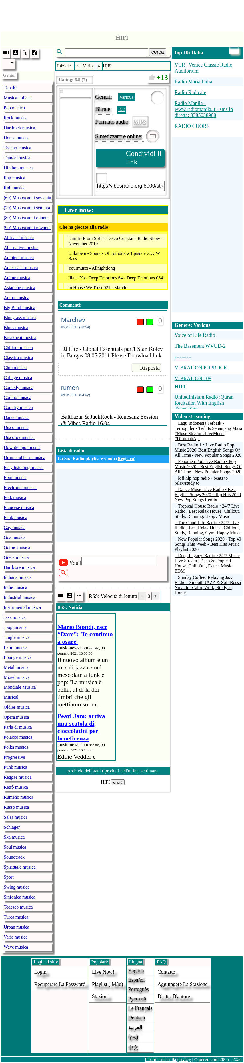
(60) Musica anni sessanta (27, 197)
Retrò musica (16, 787)
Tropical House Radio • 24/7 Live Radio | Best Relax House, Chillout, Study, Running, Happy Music (207, 511)
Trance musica (17, 157)
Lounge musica (18, 657)
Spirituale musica (20, 867)
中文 (133, 1047)
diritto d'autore (173, 996)
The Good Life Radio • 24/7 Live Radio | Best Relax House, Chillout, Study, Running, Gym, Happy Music (208, 527)
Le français (140, 1008)
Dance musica (16, 417)
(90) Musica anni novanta (27, 227)
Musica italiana (18, 97)
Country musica (18, 407)
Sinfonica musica (19, 897)
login (40, 972)
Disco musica (16, 427)
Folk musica (15, 497)
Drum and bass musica (24, 457)
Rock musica (15, 117)
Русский (137, 999)
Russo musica (16, 807)
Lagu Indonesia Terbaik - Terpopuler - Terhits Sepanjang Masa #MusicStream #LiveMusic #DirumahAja (208, 431)
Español (136, 980)
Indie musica (15, 587)
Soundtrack (14, 857)
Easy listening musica (24, 467)
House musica (16, 137)
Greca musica (16, 557)
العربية (135, 1027)
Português (138, 989)
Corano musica (17, 397)
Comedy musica (18, 387)
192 (121, 109)
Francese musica (19, 507)
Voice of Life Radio (195, 335)
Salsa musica (15, 817)
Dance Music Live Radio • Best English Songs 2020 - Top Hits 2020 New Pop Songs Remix (208, 494)
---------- (183, 357)
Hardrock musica (19, 127)
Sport (9, 877)
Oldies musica (17, 707)
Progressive (14, 757)
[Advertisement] (122, 14)
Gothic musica (17, 547)
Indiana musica (17, 577)
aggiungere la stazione (182, 984)
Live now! (103, 972)
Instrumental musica (22, 607)
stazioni (100, 996)
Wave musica (16, 947)
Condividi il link (144, 157)
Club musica (15, 367)
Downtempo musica (22, 447)
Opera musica (16, 717)
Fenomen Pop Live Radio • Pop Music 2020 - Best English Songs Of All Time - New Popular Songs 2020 (208, 466)
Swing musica (16, 887)
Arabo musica (16, 297)
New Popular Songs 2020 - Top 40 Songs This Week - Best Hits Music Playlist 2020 (208, 544)
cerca (157, 52)
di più (117, 782)
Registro (126, 458)
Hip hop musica (18, 167)
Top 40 (10, 87)
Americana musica (21, 267)
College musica (18, 377)
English (136, 970)
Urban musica (16, 927)
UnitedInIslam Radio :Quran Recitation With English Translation (204, 403)
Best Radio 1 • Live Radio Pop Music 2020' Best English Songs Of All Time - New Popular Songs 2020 (208, 450)
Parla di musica (18, 727)
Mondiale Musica (20, 687)
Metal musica (16, 667)
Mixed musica (17, 677)
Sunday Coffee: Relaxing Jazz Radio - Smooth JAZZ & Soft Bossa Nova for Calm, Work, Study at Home (208, 585)
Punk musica (15, 767)
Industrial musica (19, 597)
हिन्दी (133, 1037)
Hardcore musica (19, 567)
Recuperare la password (59, 984)
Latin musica (15, 647)
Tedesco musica (18, 907)
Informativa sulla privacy (168, 1059)
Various (126, 97)
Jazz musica (15, 617)
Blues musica (16, 327)
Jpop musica (15, 627)
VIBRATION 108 (193, 378)
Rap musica (14, 177)
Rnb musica (14, 187)
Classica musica (18, 357)
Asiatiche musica (19, 287)
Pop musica (14, 107)
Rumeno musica (18, 797)
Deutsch (136, 1017)
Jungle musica (17, 637)
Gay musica (14, 527)
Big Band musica (19, 307)
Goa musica (14, 537)
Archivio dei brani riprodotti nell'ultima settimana (112, 770)
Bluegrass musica (20, 317)
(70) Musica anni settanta (27, 207)
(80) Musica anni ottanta (26, 217)
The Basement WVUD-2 (200, 346)
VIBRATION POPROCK (201, 368)
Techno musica (17, 147)
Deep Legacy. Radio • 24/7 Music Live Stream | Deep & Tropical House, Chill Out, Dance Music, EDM (207, 563)
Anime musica (17, 277)
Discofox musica (19, 437)
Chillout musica (18, 347)
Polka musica (16, 747)
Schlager (12, 827)
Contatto (166, 972)
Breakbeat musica (20, 337)
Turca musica (16, 917)
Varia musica (15, 937)
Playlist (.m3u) (107, 984)
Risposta (150, 368)
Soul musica (15, 847)
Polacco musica (18, 737)
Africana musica (19, 237)
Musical (11, 697)
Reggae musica (17, 777)
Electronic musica (20, 487)
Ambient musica (19, 257)
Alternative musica (21, 247)
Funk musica (15, 517)
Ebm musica (15, 477)
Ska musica (14, 837)
